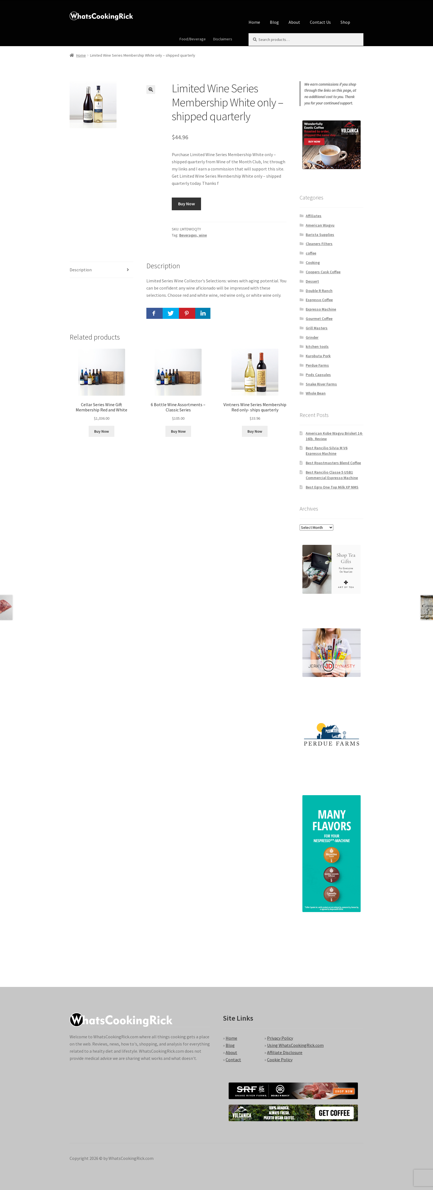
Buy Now (186, 203)
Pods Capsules (318, 374)
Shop (345, 22)
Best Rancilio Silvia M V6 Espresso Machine (326, 450)
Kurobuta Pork (318, 355)
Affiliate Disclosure (284, 1052)
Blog (274, 22)
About (294, 22)
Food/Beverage (192, 38)
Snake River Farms (321, 384)
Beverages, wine (193, 235)
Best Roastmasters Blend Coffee (333, 462)
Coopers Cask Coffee (323, 271)
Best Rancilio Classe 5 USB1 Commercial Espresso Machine (332, 475)
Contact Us (320, 22)
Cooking (313, 262)
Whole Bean (316, 393)
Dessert (312, 281)
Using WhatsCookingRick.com (295, 1045)
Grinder (312, 337)
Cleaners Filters (319, 243)
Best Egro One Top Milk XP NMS (332, 487)
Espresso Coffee (319, 299)
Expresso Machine (321, 309)
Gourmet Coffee (319, 318)
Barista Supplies (320, 234)
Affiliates (313, 215)
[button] (150, 89)
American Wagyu (320, 225)
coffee (311, 253)
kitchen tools (317, 346)
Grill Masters (317, 327)
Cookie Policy (279, 1059)
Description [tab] (81, 269)
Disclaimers (222, 38)
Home (254, 22)
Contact (233, 1059)
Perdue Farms (317, 365)
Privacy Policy (280, 1038)
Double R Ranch (319, 290)
